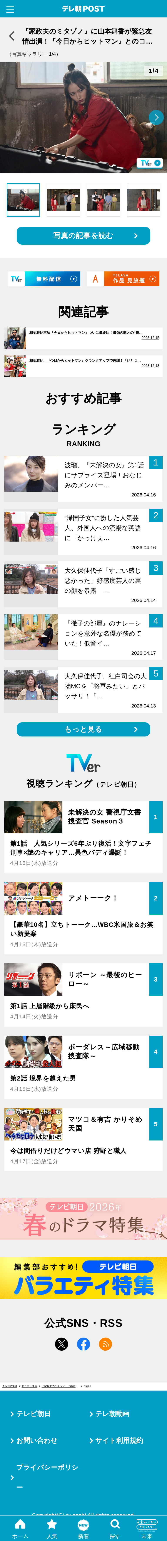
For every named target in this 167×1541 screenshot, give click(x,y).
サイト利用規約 (119, 1440)
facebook (83, 1344)
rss (105, 1344)
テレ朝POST (83, 8)
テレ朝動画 (112, 1414)
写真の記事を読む (83, 236)
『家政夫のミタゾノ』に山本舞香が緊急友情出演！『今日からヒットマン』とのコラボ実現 (62, 1386)
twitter (61, 1344)
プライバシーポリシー (47, 1477)
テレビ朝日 (33, 1414)
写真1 (87, 1386)
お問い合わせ (37, 1440)
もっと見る (83, 729)
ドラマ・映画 (29, 1386)
